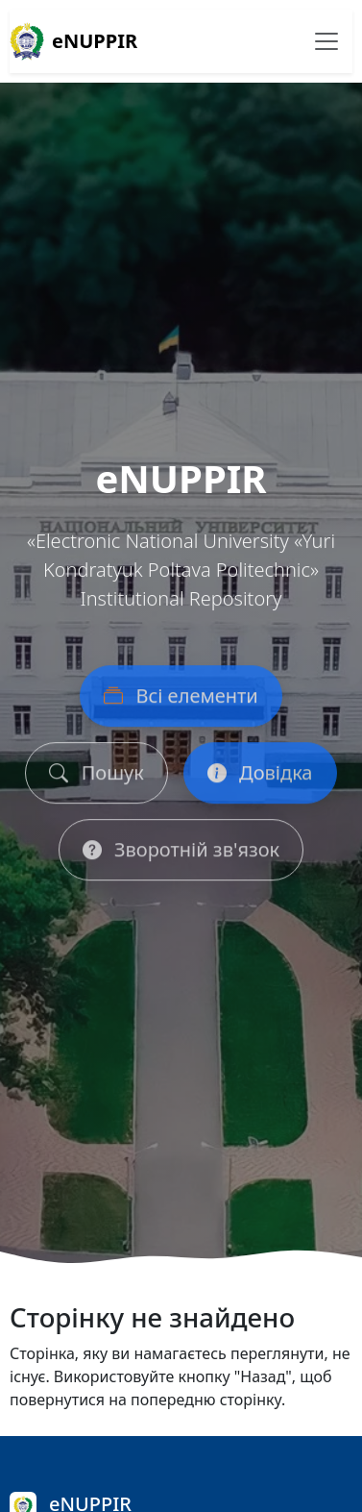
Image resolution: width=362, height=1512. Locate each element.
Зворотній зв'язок (181, 853)
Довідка (260, 776)
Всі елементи (181, 699)
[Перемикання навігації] (326, 41)
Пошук (96, 776)
